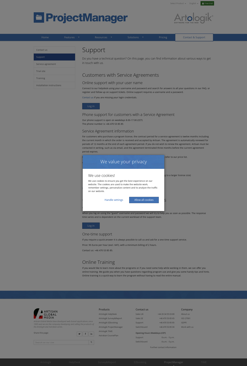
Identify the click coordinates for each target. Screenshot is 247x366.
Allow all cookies (144, 200)
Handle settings (114, 200)
